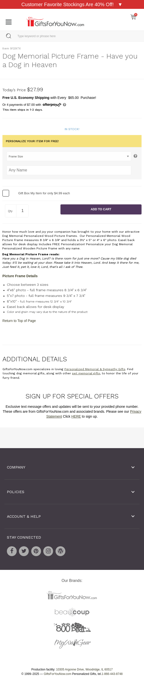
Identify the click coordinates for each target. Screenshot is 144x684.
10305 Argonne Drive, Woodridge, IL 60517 (84, 669)
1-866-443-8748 (112, 674)
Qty (10, 211)
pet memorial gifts (86, 373)
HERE (76, 416)
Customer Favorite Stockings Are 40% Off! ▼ (72, 4)
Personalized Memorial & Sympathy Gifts (94, 369)
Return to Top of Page (19, 320)
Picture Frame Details (20, 276)
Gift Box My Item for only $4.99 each (44, 193)
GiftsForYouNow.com (57, 674)
